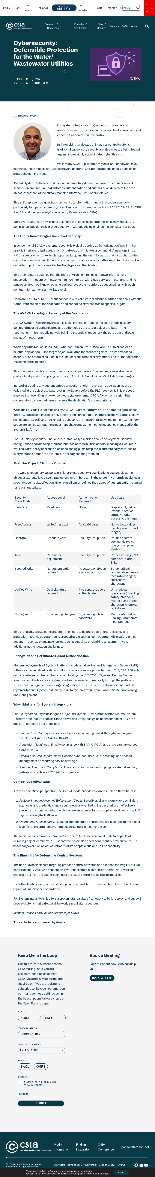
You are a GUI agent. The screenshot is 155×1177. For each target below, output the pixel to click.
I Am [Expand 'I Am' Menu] (149, 8)
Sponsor (43, 8)
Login (99, 8)
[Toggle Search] (146, 26)
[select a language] (130, 7)
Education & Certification (80, 26)
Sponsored (40, 83)
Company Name (33, 1028)
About (134, 26)
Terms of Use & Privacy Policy (81, 1165)
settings (103, 1174)
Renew (6, 8)
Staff (134, 1147)
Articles (21, 83)
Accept (121, 1172)
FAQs (125, 26)
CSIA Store (59, 1165)
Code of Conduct (107, 1165)
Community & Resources (52, 26)
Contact (112, 8)
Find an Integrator (64, 8)
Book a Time (102, 978)
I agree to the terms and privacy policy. (40, 1083)
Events (113, 26)
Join (17, 8)
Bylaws (121, 1165)
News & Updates (101, 26)
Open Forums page (36, 1003)
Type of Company (35, 1045)
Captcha (23, 1094)
